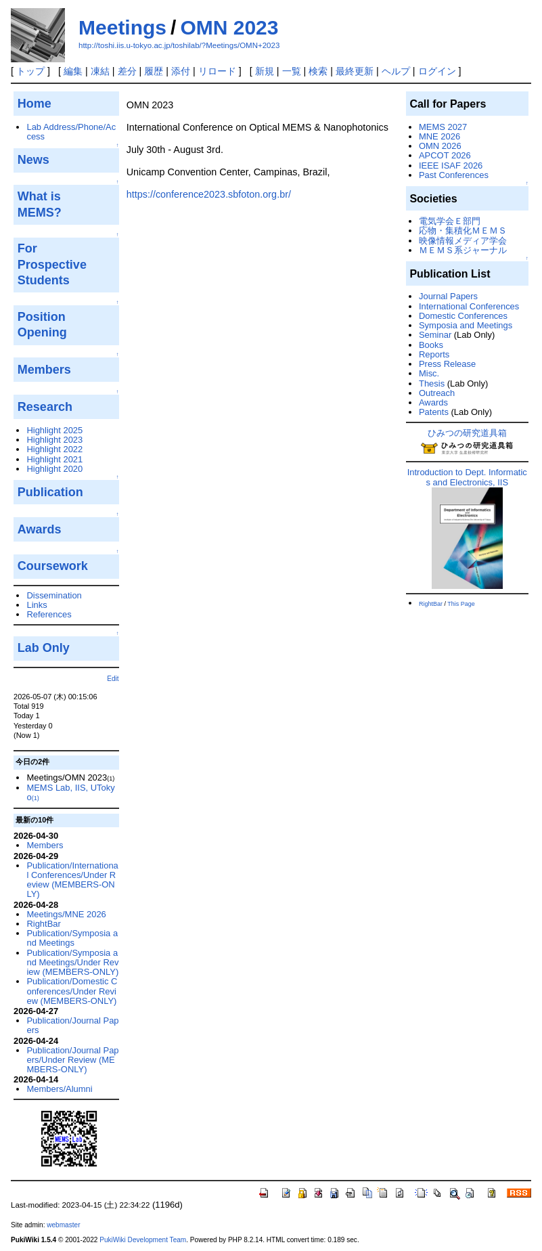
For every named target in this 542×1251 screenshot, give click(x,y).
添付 (180, 71)
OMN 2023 (229, 27)
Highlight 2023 (54, 440)
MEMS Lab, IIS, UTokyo (70, 792)
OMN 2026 (440, 146)
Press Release (447, 364)
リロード (217, 71)
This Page (461, 603)
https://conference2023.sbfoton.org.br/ (209, 194)
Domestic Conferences (463, 316)
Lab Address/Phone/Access (71, 131)
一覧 (291, 71)
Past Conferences (454, 175)
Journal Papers (448, 296)
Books (431, 345)
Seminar (435, 335)
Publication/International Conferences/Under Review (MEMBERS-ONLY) (72, 880)
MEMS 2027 (443, 127)
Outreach (437, 393)
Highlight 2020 (54, 469)
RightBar (43, 924)
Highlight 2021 (54, 459)
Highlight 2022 (54, 449)
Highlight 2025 (54, 430)
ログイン (437, 71)
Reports (434, 354)
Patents (434, 412)
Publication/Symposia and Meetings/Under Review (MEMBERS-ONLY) (72, 963)
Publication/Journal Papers (72, 1025)
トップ (30, 71)
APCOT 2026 (445, 155)
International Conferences (469, 306)
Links (36, 605)
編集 (73, 71)
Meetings (122, 27)
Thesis (432, 383)
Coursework (53, 566)
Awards (433, 402)
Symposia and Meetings (465, 325)
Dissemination (53, 595)
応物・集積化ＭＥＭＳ (463, 230)
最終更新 (355, 71)
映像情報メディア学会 (463, 241)
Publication (50, 492)
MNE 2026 (439, 136)
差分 (127, 71)
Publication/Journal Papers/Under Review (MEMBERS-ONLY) (72, 1060)
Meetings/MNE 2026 (66, 914)
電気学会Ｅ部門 (449, 221)
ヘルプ (396, 71)
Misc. (429, 373)
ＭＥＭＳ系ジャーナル (463, 250)
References (48, 614)
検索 (318, 71)
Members (44, 845)
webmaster (63, 1225)
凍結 (100, 71)
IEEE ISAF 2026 (450, 165)
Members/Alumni (59, 1089)
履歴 (153, 71)
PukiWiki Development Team (142, 1240)
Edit (112, 678)
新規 (264, 71)
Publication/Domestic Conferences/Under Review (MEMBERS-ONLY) (71, 991)
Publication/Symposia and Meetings (72, 938)
